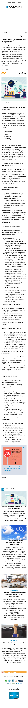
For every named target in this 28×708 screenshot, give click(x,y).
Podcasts (19, 2)
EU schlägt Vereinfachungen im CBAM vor (14, 644)
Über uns (9, 2)
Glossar (14, 2)
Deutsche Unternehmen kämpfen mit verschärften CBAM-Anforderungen (14, 594)
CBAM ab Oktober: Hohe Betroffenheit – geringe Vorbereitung (14, 542)
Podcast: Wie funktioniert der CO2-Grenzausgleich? (14, 507)
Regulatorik (14, 590)
